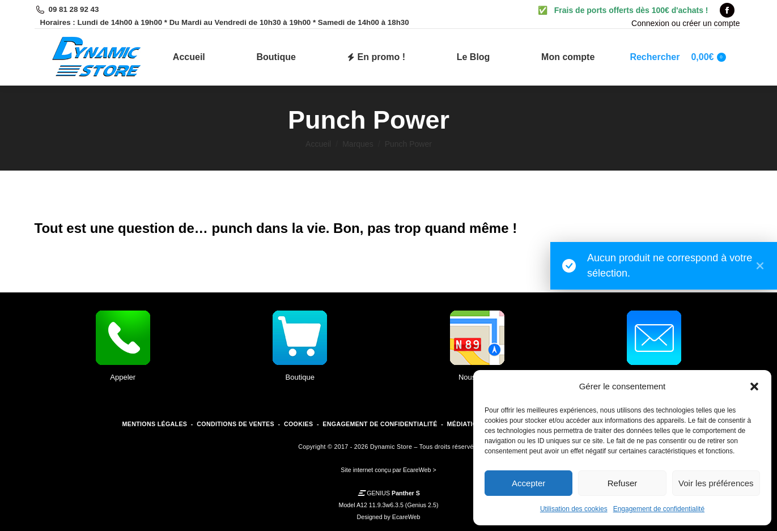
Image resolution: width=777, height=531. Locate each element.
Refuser (623, 483)
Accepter (528, 483)
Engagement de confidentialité (658, 509)
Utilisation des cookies (574, 509)
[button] (754, 386)
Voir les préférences (716, 483)
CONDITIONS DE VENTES (235, 423)
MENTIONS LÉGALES (155, 423)
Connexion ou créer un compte (685, 23)
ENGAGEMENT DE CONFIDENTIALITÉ (379, 423)
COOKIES (298, 423)
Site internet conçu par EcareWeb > (388, 469)
